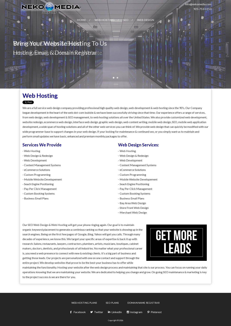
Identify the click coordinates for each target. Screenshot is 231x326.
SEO (125, 19)
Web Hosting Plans (84, 302)
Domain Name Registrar (144, 302)
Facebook (78, 312)
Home (81, 19)
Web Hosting (104, 19)
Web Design (145, 19)
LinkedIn (114, 312)
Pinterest (154, 312)
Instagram (134, 312)
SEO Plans (112, 302)
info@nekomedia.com (198, 4)
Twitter (96, 312)
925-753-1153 (202, 8)
